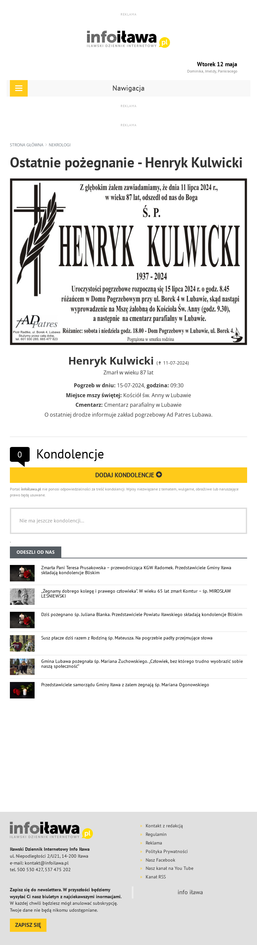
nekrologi (60, 145)
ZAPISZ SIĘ (28, 925)
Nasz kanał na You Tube (169, 868)
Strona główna (26, 145)
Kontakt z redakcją (164, 826)
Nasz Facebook (160, 860)
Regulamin (156, 834)
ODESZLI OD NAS (35, 552)
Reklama (154, 843)
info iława (190, 892)
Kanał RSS (156, 877)
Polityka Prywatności (167, 851)
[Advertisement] (133, 758)
